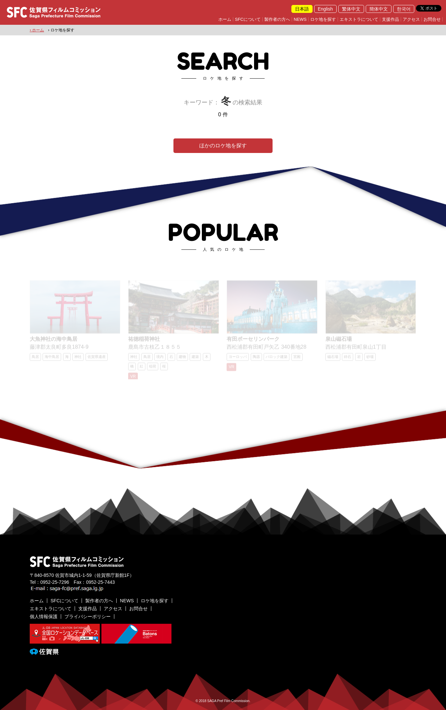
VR (133, 378)
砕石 (347, 359)
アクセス (411, 19)
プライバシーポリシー (87, 616)
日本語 (302, 9)
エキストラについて (359, 19)
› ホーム (37, 30)
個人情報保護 (43, 616)
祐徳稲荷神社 (144, 341)
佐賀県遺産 (97, 359)
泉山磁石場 (338, 341)
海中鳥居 (52, 359)
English (325, 9)
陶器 (256, 359)
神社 (78, 359)
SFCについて (248, 19)
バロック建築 (276, 359)
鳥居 (35, 359)
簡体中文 (378, 9)
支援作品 (390, 19)
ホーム (224, 19)
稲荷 (152, 368)
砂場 (370, 359)
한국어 (404, 9)
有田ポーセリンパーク (253, 341)
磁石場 (332, 359)
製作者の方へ (277, 19)
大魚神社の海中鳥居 (53, 341)
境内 (160, 359)
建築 (195, 359)
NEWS (300, 19)
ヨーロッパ (238, 359)
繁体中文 (351, 9)
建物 (182, 359)
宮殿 (297, 359)
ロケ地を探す (323, 19)
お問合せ (432, 19)
